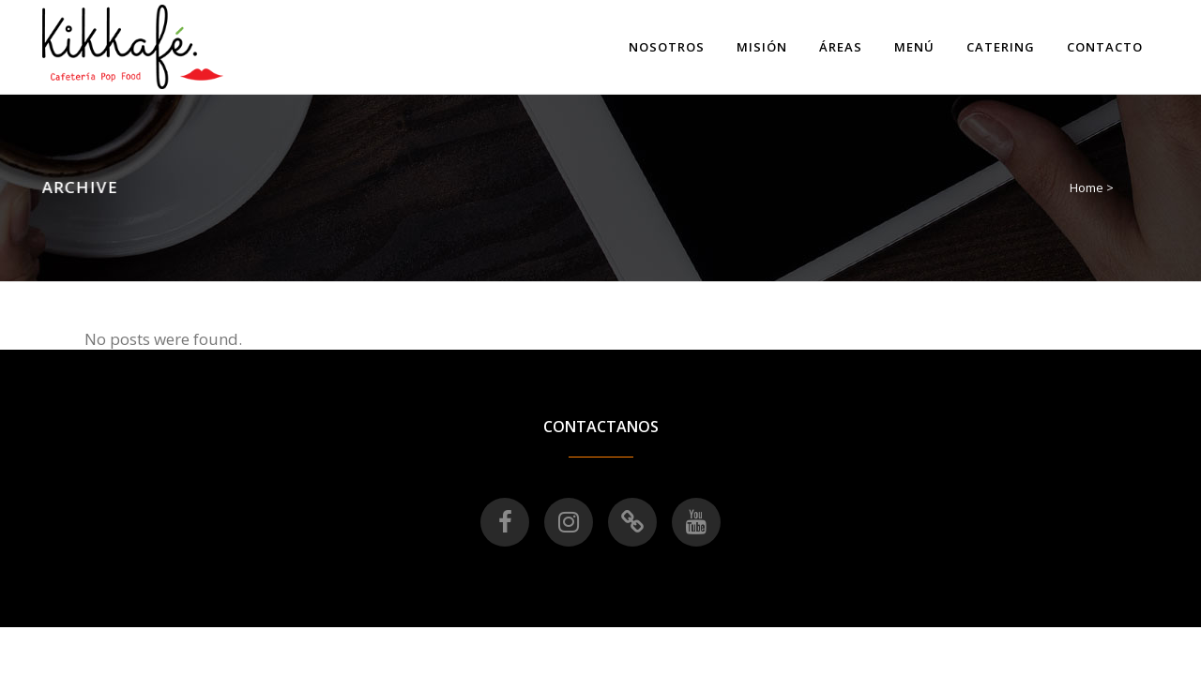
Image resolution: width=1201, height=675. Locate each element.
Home (1086, 187)
